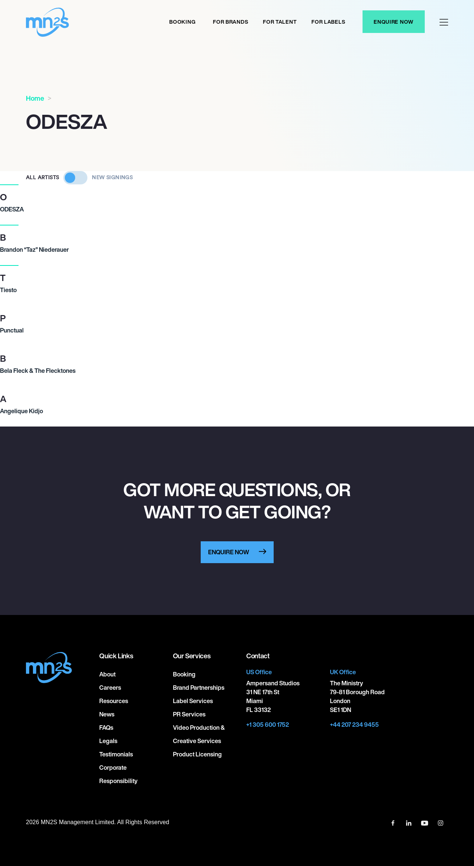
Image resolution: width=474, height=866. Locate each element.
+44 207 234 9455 (354, 724)
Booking (182, 22)
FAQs (106, 727)
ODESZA (12, 209)
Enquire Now (394, 22)
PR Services (189, 714)
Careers (110, 687)
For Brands (230, 22)
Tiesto (8, 289)
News (106, 714)
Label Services (193, 700)
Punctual (12, 330)
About (107, 674)
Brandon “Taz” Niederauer (34, 249)
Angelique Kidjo (21, 411)
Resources (113, 700)
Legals (108, 740)
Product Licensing (197, 754)
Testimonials (116, 754)
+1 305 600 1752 (267, 724)
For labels (328, 22)
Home (35, 98)
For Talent (280, 22)
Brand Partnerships (198, 687)
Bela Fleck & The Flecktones (38, 370)
